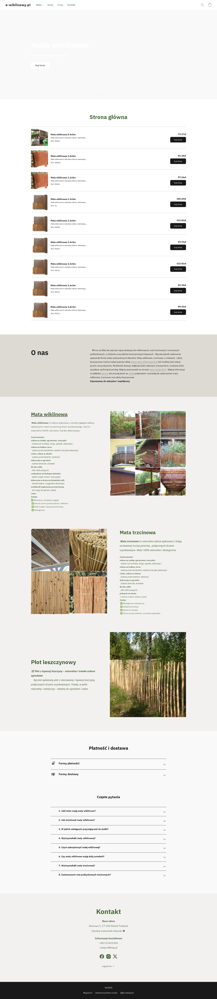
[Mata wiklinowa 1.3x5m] (108, 202)
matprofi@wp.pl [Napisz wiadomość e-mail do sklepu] (108, 947)
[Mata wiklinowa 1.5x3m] (108, 245)
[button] (18, 4)
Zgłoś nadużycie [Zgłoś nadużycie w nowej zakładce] (127, 993)
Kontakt (71, 4)
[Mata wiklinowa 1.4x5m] (108, 223)
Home (50, 4)
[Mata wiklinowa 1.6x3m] (108, 288)
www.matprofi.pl (157, 369)
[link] (108, 966)
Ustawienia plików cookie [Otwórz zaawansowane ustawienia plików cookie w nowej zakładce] (106, 993)
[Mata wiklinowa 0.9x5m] (108, 137)
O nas (60, 4)
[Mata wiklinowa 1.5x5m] (108, 266)
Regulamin (87, 993)
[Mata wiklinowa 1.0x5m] (108, 159)
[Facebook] (102, 956)
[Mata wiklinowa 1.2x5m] (108, 180)
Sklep (39, 4)
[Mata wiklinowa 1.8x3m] (108, 310)
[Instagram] (108, 956)
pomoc (105, 373)
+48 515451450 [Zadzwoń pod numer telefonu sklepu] (108, 943)
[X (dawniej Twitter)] (115, 956)
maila (131, 373)
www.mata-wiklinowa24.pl (144, 361)
